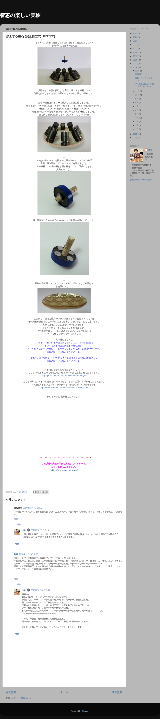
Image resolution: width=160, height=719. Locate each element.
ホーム (64, 692)
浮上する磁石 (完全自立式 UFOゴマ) (144, 85)
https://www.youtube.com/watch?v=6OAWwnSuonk (64, 387)
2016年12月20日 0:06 (28, 554)
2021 (135, 48)
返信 (16, 519)
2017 (135, 63)
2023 (135, 41)
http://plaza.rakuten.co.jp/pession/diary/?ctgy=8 (64, 375)
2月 (137, 125)
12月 (137, 71)
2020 (135, 52)
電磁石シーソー (142, 74)
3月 (137, 121)
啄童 (16, 554)
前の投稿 (117, 692)
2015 (135, 134)
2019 (135, 56)
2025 (135, 33)
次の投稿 (11, 692)
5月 (137, 114)
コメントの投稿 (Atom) (21, 698)
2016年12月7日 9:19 (40, 530)
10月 (137, 95)
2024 (135, 37)
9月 (137, 99)
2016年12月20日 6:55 (40, 590)
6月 (137, 110)
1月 (137, 129)
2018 (135, 60)
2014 (135, 137)
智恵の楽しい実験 (20, 15)
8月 (137, 102)
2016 (135, 67)
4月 (137, 118)
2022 (135, 45)
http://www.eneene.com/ (64, 470)
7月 (137, 106)
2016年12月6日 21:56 (32, 508)
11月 (137, 91)
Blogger (85, 711)
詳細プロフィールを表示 (141, 179)
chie (24, 530)
